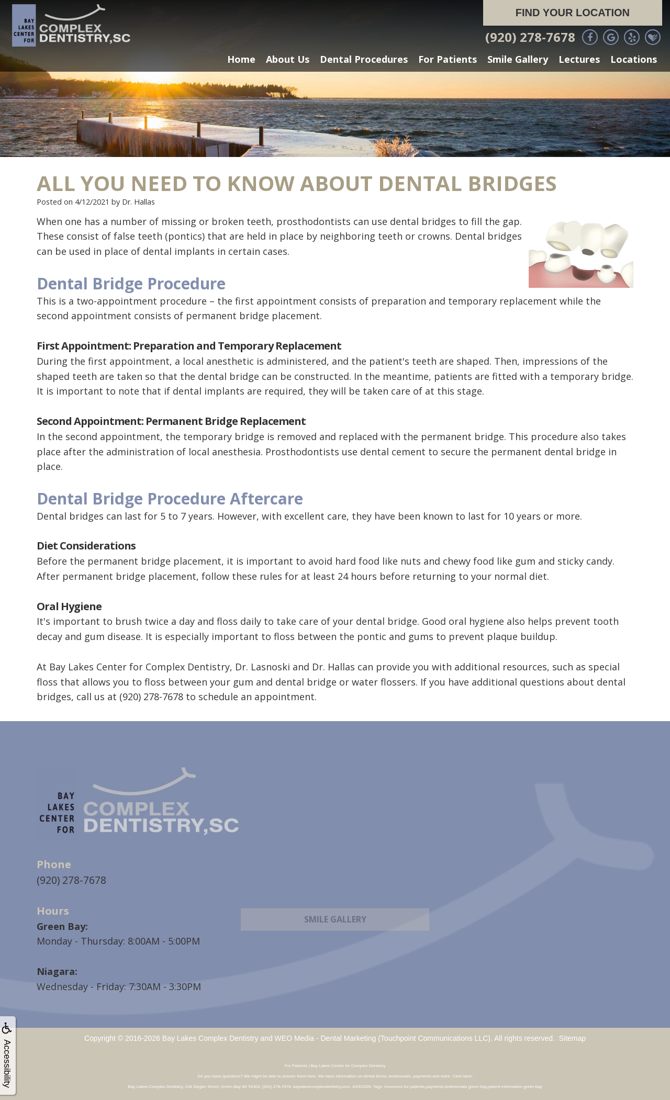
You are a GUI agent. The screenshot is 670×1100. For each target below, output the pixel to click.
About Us (287, 59)
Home (241, 59)
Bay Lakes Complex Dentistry (210, 1037)
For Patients (447, 59)
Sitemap (572, 1037)
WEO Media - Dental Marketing (325, 1037)
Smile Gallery (517, 59)
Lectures (579, 59)
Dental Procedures (364, 59)
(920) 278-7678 (530, 37)
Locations (633, 59)
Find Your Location (573, 12)
